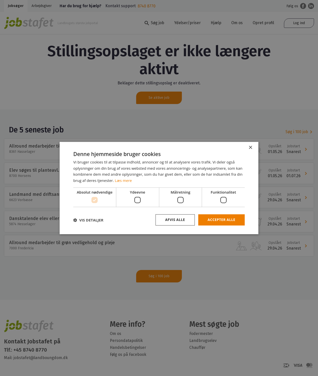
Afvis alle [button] (175, 219)
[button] (88, 220)
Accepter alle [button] (221, 219)
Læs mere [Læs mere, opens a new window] (123, 180)
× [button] (250, 148)
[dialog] (159, 188)
